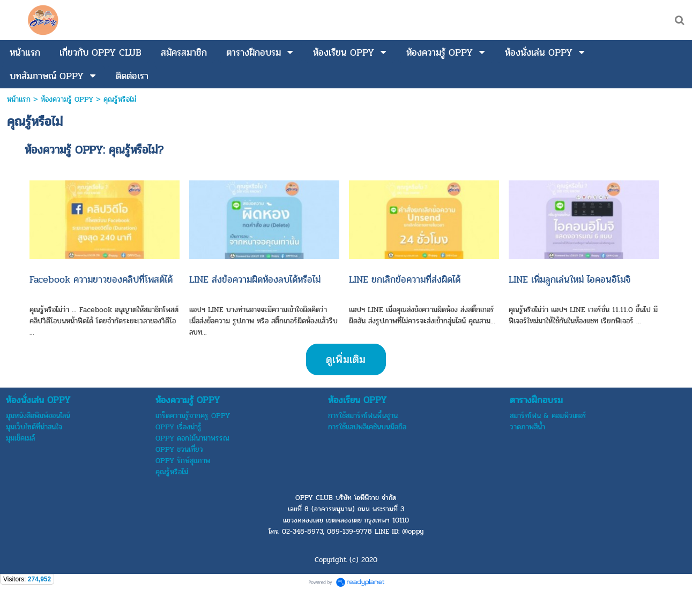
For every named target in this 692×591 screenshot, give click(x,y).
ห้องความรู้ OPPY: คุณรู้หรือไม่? (94, 149)
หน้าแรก (19, 99)
